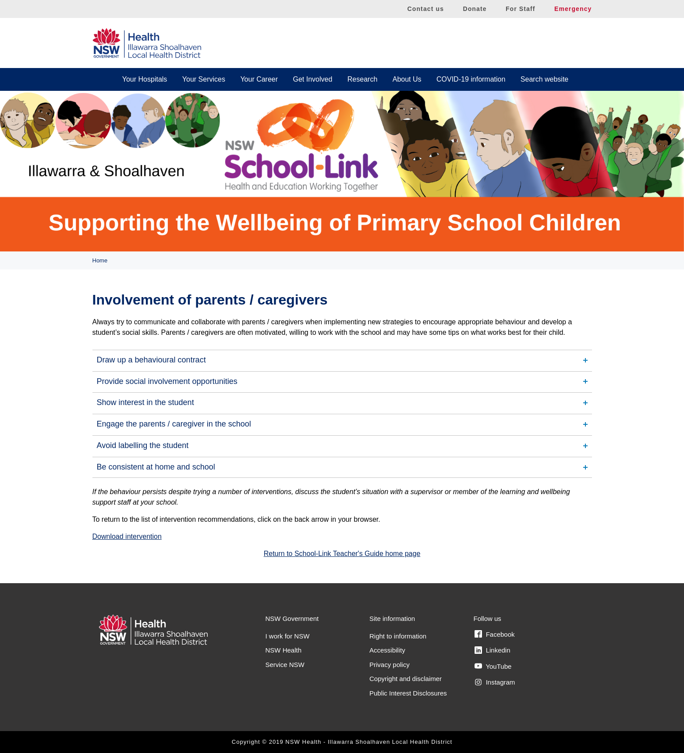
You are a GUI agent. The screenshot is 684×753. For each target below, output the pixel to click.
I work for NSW (288, 636)
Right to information (397, 636)
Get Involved (313, 79)
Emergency (573, 8)
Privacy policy (389, 664)
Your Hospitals (144, 79)
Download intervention (127, 536)
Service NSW (285, 664)
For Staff (520, 8)
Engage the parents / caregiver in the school (174, 424)
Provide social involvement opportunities (167, 381)
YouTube (493, 666)
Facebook (495, 634)
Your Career (259, 79)
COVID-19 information (470, 79)
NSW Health (284, 650)
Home (100, 260)
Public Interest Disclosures (408, 693)
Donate (474, 8)
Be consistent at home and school (156, 467)
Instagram (495, 682)
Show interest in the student (145, 402)
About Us (407, 79)
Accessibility (387, 650)
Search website (544, 79)
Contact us (426, 8)
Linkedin (492, 650)
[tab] (342, 360)
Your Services (203, 79)
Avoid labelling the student (143, 445)
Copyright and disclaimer (405, 678)
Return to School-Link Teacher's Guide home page (342, 553)
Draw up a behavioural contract (151, 359)
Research (362, 79)
